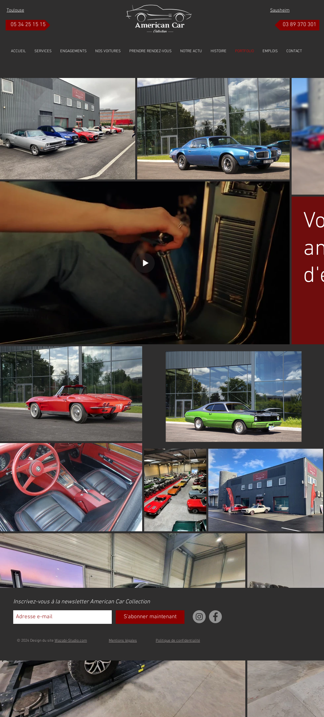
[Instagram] (199, 616)
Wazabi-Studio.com (71, 640)
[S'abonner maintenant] (150, 617)
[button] (108, 51)
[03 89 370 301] (297, 25)
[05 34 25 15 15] (28, 25)
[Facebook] (215, 616)
